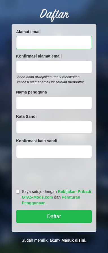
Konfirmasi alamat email (39, 56)
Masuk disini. (73, 240)
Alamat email (28, 31)
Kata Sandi (26, 116)
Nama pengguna (31, 92)
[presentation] (55, 172)
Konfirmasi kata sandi (36, 141)
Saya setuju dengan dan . (53, 197)
